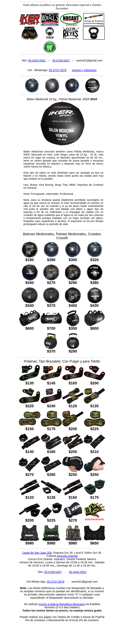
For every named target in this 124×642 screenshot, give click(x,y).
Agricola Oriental (67, 555)
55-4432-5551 (37, 60)
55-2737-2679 (57, 70)
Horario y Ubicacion (84, 70)
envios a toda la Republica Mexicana (62, 604)
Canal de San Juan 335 (37, 552)
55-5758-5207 (61, 60)
